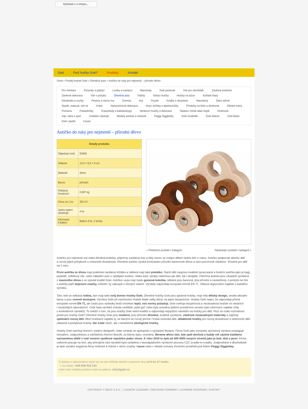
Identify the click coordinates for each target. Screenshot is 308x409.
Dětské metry (234, 105)
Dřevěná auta (98, 80)
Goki (61, 72)
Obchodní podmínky (164, 390)
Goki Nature (212, 116)
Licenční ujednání (136, 390)
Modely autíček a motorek (131, 116)
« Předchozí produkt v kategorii (164, 250)
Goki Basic (233, 116)
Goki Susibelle (189, 116)
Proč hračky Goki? (85, 72)
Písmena (67, 110)
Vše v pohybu (98, 95)
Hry (141, 100)
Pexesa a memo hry (103, 100)
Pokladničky (86, 110)
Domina (126, 100)
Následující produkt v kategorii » (233, 250)
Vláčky (141, 95)
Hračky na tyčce (186, 95)
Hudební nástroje (99, 116)
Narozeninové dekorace (124, 105)
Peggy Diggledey (164, 116)
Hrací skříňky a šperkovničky (162, 105)
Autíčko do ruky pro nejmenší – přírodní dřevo (134, 80)
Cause (87, 121)
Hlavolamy (202, 100)
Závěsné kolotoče (222, 90)
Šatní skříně (223, 100)
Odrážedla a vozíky (73, 100)
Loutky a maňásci (122, 90)
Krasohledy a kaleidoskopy (116, 110)
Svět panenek (167, 90)
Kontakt (133, 72)
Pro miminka (69, 90)
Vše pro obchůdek (193, 90)
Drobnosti (223, 110)
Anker (99, 105)
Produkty (112, 72)
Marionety (146, 90)
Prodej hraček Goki (76, 80)
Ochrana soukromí (193, 390)
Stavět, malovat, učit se (75, 105)
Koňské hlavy (210, 95)
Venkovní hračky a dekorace (156, 110)
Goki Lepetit (68, 121)
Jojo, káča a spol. (71, 116)
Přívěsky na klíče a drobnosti (202, 105)
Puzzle (154, 100)
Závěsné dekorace (72, 95)
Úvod (60, 80)
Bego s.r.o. (113, 390)
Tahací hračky (161, 95)
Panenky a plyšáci (94, 90)
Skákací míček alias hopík (195, 110)
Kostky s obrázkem (177, 100)
